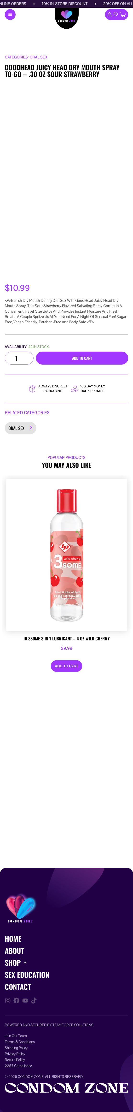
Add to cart (82, 358)
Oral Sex (16, 428)
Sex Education (27, 974)
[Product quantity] (19, 358)
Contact (18, 986)
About (14, 950)
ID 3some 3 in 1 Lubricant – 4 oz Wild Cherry (66, 638)
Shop (13, 962)
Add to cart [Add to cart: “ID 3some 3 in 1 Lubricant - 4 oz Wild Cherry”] (66, 666)
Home (13, 938)
